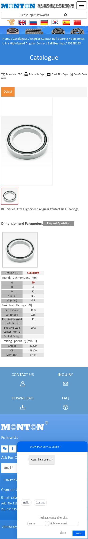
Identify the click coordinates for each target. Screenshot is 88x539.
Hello (26, 502)
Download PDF (14, 74)
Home (6, 39)
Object (8, 92)
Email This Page (60, 74)
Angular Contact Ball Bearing (49, 39)
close (63, 532)
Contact (40, 502)
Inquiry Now (11, 480)
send (78, 533)
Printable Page (37, 74)
